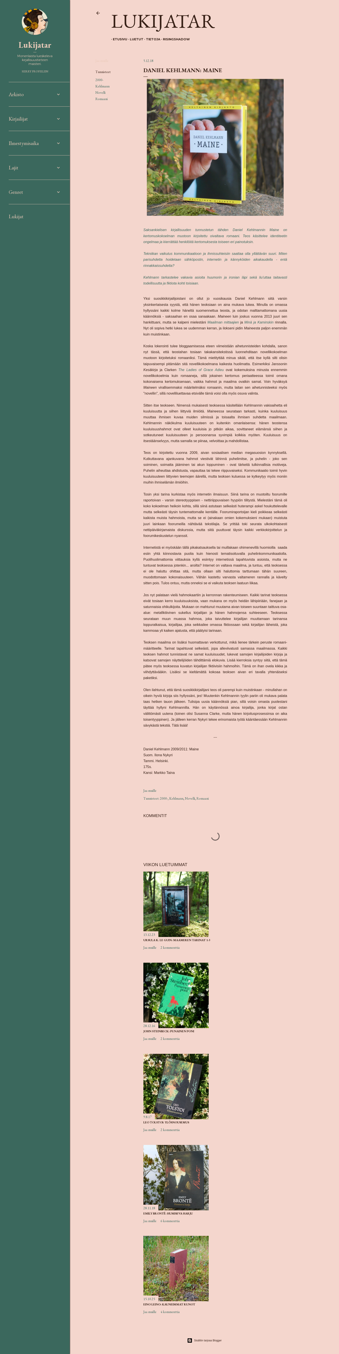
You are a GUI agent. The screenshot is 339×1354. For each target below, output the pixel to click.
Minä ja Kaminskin (259, 322)
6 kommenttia (170, 1221)
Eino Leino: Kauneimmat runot (169, 1304)
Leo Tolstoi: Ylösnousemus (166, 1122)
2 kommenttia (170, 947)
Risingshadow (174, 39)
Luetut (135, 39)
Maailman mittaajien (223, 322)
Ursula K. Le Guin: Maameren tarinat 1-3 (176, 940)
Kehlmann (102, 86)
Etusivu (118, 39)
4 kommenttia (170, 1312)
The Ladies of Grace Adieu (201, 370)
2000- (99, 80)
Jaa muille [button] (101, 60)
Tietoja (151, 39)
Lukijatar (163, 21)
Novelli (100, 92)
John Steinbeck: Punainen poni (168, 1031)
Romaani (101, 99)
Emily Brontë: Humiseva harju (168, 1213)
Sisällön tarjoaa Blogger (204, 1340)
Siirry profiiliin (35, 71)
